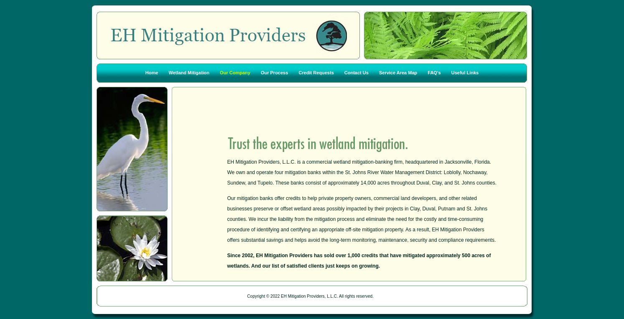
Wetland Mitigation (188, 73)
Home (151, 73)
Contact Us (356, 73)
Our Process (274, 73)
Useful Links (465, 73)
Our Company (236, 73)
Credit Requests (316, 73)
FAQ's (434, 73)
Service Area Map (398, 73)
